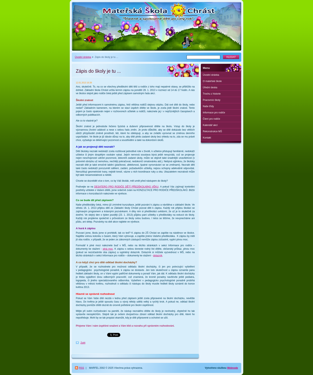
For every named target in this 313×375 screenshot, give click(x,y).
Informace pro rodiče (214, 112)
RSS (81, 367)
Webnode (232, 367)
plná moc (108, 248)
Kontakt (207, 137)
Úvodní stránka (83, 57)
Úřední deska (210, 87)
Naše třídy (208, 106)
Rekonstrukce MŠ (212, 131)
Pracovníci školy (211, 100)
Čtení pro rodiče (211, 118)
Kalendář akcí (210, 125)
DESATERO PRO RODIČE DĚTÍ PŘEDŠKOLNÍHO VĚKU (126, 186)
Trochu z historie (212, 93)
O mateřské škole (212, 81)
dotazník (157, 255)
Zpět (82, 342)
